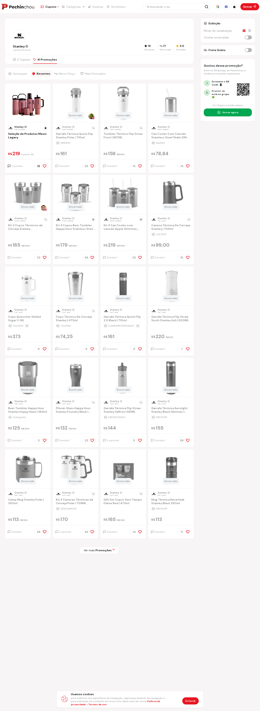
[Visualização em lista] (249, 30)
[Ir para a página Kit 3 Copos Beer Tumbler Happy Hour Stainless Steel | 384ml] (75, 227)
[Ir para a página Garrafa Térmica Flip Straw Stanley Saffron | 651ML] (123, 410)
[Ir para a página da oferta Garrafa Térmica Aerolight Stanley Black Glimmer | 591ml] (171, 417)
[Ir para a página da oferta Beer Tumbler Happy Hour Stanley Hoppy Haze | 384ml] (28, 417)
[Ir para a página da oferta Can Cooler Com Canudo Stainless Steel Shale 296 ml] (171, 143)
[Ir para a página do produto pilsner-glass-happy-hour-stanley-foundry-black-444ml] (75, 377)
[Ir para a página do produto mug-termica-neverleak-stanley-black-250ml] (171, 469)
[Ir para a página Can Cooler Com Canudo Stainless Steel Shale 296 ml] (171, 136)
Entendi (190, 701)
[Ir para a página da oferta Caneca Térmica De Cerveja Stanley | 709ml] (171, 234)
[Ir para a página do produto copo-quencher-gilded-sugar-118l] (28, 286)
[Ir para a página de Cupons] (49, 7)
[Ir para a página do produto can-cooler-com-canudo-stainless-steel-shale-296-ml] (171, 103)
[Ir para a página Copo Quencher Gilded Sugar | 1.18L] (28, 319)
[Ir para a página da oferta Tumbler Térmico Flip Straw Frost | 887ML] (123, 143)
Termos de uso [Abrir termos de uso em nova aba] (97, 704)
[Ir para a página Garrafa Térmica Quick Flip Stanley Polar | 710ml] (75, 136)
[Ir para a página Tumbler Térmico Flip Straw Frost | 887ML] (123, 136)
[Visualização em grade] (244, 30)
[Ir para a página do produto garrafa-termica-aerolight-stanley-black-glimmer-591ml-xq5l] (171, 377)
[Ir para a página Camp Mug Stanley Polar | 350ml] (28, 502)
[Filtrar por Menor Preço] (65, 73)
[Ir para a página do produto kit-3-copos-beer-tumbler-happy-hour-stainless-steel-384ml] (75, 195)
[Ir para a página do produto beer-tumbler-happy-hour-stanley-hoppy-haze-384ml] (28, 377)
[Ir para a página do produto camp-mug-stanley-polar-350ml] (28, 469)
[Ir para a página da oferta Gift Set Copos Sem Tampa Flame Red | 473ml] (123, 509)
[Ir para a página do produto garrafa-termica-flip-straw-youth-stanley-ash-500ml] (171, 286)
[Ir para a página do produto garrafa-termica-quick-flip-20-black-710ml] (123, 286)
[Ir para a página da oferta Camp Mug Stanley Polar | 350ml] (28, 509)
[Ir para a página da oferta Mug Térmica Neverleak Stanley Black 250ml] (171, 509)
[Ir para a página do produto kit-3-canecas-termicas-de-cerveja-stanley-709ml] (75, 469)
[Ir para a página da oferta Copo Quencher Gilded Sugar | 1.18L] (28, 326)
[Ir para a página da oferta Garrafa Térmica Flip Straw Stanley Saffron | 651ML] (123, 417)
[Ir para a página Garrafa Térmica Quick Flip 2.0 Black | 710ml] (123, 319)
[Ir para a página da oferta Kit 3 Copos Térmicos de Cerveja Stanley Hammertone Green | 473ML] (28, 234)
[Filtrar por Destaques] (18, 73)
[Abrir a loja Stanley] (188, 25)
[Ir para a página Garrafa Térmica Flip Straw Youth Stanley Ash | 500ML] (171, 319)
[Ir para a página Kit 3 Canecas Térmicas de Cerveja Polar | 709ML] (75, 502)
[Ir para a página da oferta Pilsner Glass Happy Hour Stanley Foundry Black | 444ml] (75, 417)
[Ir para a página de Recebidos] (116, 7)
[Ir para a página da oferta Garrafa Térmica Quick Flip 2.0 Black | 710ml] (123, 326)
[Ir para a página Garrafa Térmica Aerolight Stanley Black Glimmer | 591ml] (171, 410)
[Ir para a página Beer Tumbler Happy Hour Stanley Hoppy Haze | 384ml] (28, 410)
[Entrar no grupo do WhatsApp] (228, 112)
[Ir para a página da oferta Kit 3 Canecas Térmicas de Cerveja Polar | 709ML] (75, 509)
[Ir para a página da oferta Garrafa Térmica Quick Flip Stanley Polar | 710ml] (75, 143)
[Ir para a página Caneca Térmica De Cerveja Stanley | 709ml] (171, 227)
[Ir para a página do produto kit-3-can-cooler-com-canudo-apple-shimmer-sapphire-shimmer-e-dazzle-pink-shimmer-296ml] (123, 195)
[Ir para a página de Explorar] (95, 7)
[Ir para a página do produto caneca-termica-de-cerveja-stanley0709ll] (171, 195)
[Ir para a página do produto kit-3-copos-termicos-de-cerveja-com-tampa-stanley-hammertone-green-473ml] (28, 195)
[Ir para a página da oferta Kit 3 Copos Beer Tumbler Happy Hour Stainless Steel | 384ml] (75, 234)
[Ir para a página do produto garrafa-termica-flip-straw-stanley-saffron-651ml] (123, 377)
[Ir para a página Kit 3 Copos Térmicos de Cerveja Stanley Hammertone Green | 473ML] (28, 227)
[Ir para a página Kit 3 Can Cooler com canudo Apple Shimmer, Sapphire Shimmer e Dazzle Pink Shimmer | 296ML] (123, 227)
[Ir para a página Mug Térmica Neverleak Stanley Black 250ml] (171, 502)
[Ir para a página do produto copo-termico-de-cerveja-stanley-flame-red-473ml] (75, 286)
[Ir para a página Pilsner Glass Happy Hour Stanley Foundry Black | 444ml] (75, 410)
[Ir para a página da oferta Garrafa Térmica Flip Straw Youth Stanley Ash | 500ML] (171, 326)
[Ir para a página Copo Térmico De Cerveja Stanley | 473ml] (75, 319)
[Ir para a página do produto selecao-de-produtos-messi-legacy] (28, 103)
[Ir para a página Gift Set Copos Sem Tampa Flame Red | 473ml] (123, 502)
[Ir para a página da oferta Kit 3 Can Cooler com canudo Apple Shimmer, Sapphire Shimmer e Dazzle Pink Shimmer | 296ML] (123, 234)
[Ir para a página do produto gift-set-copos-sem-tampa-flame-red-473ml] (123, 469)
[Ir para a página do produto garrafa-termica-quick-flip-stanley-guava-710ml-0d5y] (75, 103)
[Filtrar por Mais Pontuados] (94, 73)
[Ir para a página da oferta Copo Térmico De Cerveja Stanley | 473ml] (75, 326)
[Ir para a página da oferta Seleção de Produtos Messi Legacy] (28, 143)
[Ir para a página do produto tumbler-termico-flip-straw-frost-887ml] (123, 103)
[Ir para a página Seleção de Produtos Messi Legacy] (28, 136)
